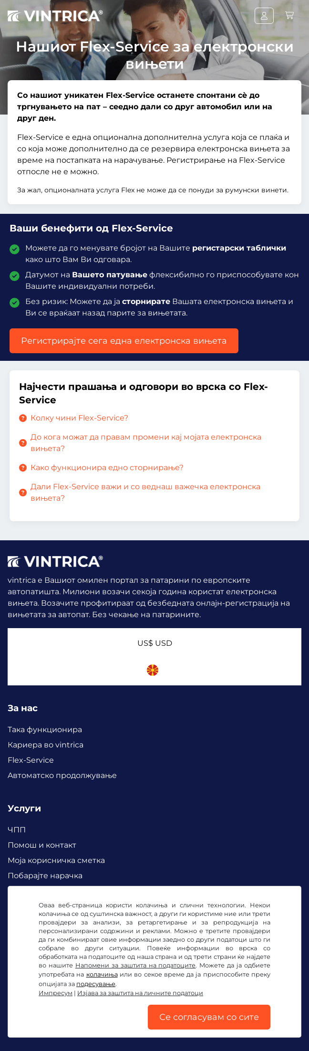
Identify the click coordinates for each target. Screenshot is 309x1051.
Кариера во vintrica (45, 744)
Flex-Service (31, 760)
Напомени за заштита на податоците (135, 965)
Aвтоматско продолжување (62, 775)
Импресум (55, 993)
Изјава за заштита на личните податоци (140, 993)
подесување (95, 984)
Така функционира (45, 729)
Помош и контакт (42, 845)
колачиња (102, 974)
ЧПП (17, 829)
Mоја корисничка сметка (56, 860)
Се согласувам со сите (209, 1017)
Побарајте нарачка (45, 875)
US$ (154, 643)
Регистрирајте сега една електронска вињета (124, 341)
